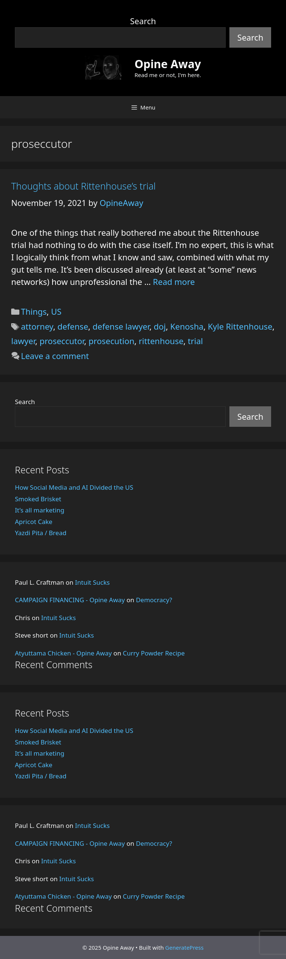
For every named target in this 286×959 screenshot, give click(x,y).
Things (34, 311)
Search (143, 20)
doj (160, 326)
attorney (37, 326)
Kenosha (186, 326)
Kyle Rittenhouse (240, 326)
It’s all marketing (39, 510)
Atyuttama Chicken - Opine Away (63, 653)
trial (195, 340)
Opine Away (167, 64)
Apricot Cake (34, 521)
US (56, 311)
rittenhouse (161, 340)
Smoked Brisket (38, 499)
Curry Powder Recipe (154, 653)
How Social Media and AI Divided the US (74, 487)
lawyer (23, 340)
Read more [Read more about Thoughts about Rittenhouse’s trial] (174, 281)
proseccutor (61, 340)
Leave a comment (55, 355)
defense (72, 326)
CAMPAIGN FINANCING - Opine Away (70, 600)
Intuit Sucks (92, 582)
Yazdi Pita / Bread (40, 532)
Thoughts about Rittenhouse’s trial (83, 186)
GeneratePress (184, 947)
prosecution (111, 340)
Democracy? (154, 600)
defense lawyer (120, 326)
